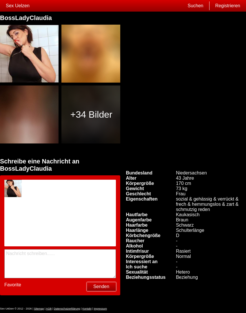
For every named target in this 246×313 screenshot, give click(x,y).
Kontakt (87, 308)
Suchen (195, 5)
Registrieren (227, 5)
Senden (101, 286)
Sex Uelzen (18, 5)
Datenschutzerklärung (67, 308)
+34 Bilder (91, 114)
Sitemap (39, 308)
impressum (100, 308)
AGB (49, 308)
